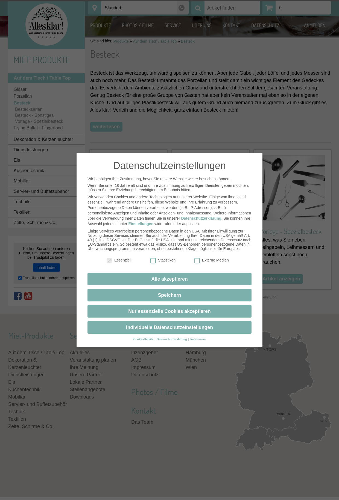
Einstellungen (140, 219)
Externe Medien (211, 255)
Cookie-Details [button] (143, 334)
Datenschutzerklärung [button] (172, 334)
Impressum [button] (198, 334)
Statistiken (163, 255)
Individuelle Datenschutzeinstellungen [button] (169, 322)
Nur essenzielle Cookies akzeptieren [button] (169, 306)
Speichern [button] (169, 290)
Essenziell (119, 255)
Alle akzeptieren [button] (169, 274)
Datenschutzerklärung (201, 213)
